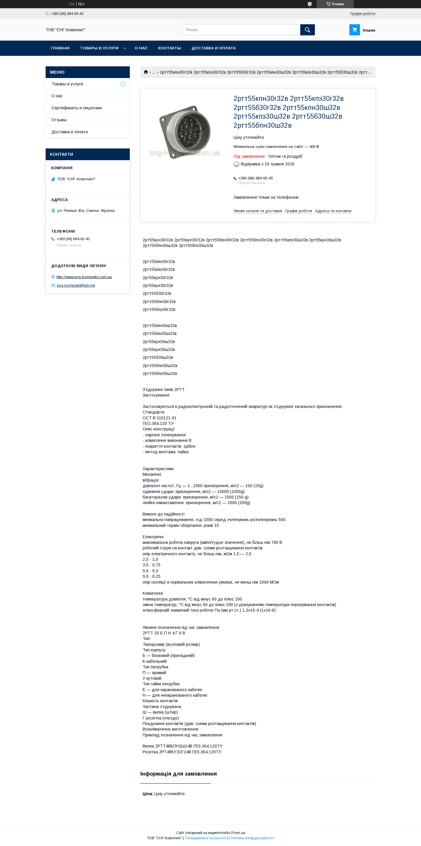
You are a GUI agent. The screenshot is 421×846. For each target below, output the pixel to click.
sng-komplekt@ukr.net (76, 285)
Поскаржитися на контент (206, 838)
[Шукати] (307, 29)
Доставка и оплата (213, 48)
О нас (141, 48)
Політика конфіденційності (251, 838)
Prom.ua (238, 833)
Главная (60, 48)
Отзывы (59, 119)
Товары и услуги (99, 48)
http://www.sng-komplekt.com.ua (84, 277)
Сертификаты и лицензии (76, 107)
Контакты (169, 48)
